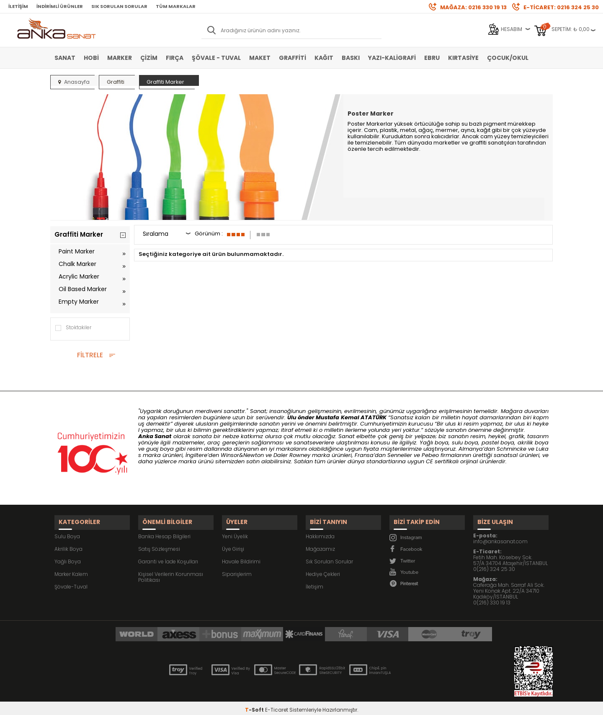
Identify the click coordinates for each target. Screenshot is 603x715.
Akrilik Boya (68, 543)
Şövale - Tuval (216, 58)
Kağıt (323, 58)
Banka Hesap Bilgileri (164, 530)
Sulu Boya (67, 530)
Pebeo (430, 455)
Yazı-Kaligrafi (392, 58)
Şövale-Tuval (71, 581)
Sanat (64, 58)
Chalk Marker (77, 264)
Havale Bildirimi (241, 556)
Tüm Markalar (176, 6)
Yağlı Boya (67, 556)
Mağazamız (320, 543)
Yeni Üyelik (235, 530)
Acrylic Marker (79, 276)
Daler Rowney (292, 455)
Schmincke (511, 449)
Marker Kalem (71, 568)
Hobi (91, 58)
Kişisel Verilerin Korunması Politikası (170, 571)
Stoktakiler (72, 328)
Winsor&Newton (242, 455)
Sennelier (399, 455)
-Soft (255, 704)
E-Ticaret (276, 704)
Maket (260, 58)
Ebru (432, 58)
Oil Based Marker (83, 289)
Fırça (174, 58)
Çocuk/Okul (507, 58)
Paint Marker (77, 251)
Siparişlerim (237, 568)
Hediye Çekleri (323, 568)
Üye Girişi (233, 543)
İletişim (18, 6)
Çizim (148, 58)
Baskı (351, 58)
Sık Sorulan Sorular (119, 6)
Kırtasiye (463, 58)
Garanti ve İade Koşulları (168, 556)
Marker (119, 58)
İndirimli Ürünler (59, 6)
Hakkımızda (320, 530)
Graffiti (292, 58)
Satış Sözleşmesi (159, 543)
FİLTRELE (90, 355)
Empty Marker (79, 301)
